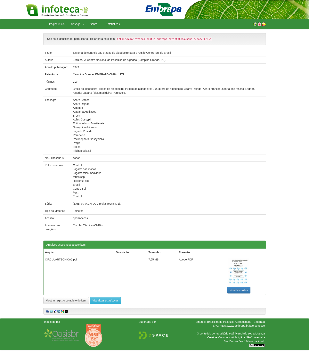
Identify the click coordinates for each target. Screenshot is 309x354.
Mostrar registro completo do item (66, 300)
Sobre (95, 24)
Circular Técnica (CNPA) (87, 225)
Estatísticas (113, 24)
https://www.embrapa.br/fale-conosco (242, 325)
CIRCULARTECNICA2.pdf (61, 259)
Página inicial (57, 24)
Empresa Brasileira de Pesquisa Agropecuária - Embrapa (230, 321)
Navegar (77, 24)
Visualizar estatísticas (105, 300)
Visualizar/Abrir (239, 290)
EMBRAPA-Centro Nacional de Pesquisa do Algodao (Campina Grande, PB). (119, 60)
